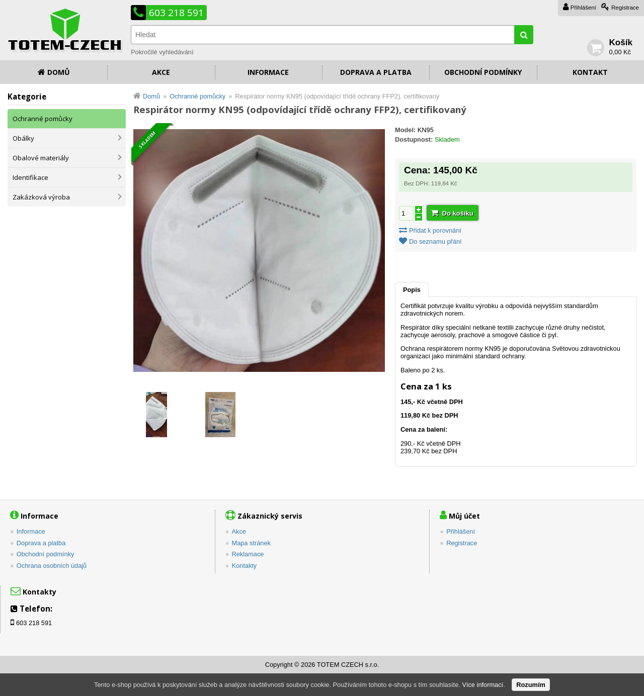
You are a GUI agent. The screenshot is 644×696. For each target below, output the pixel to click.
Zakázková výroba (41, 197)
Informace (268, 72)
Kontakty (244, 565)
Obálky (23, 138)
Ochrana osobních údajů (52, 565)
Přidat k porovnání (435, 230)
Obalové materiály (41, 157)
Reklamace (247, 554)
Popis (412, 289)
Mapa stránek (251, 543)
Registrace (625, 8)
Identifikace (30, 177)
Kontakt (590, 72)
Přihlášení (583, 8)
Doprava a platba (376, 72)
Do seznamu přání (435, 241)
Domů (58, 72)
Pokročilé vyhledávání (162, 52)
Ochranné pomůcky (42, 118)
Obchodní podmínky (483, 72)
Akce (161, 72)
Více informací (482, 684)
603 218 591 (176, 12)
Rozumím (530, 684)
